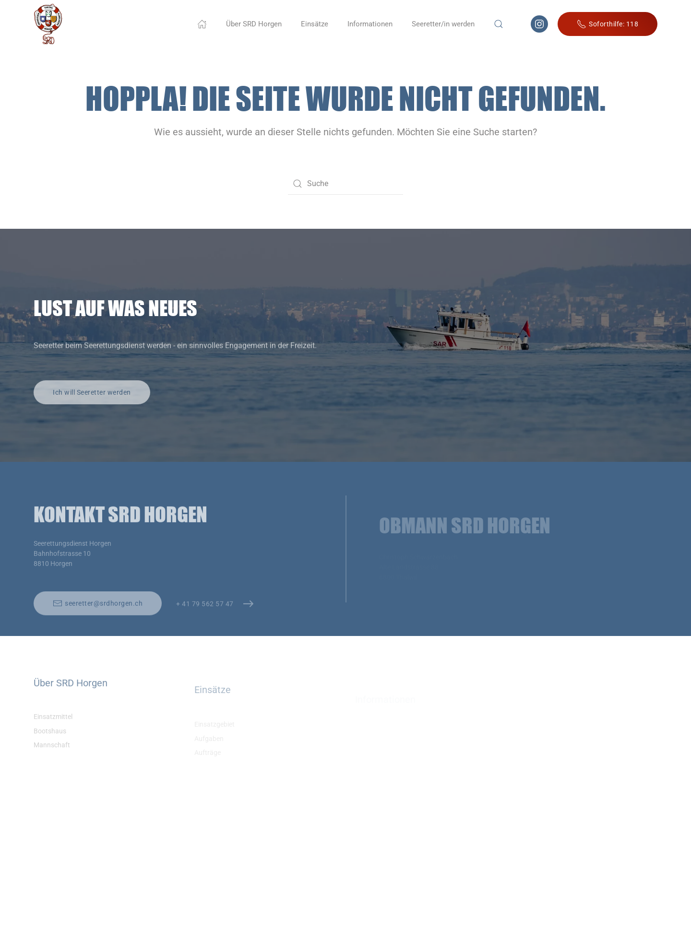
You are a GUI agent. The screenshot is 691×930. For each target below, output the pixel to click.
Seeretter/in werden (443, 24)
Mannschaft (52, 755)
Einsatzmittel (53, 726)
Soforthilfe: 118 (607, 24)
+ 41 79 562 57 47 (205, 614)
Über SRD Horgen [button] (254, 24)
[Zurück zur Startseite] (48, 24)
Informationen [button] (370, 24)
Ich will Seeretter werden (92, 402)
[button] (498, 24)
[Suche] (345, 184)
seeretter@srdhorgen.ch (98, 614)
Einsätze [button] (314, 24)
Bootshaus (50, 740)
